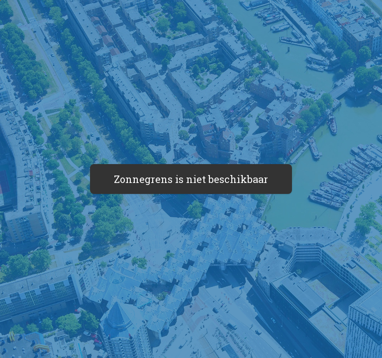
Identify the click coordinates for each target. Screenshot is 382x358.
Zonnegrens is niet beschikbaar (191, 179)
